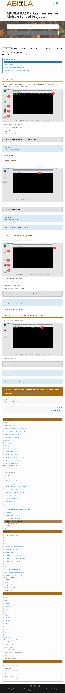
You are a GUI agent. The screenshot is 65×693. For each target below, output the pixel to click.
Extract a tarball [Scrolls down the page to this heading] (9, 64)
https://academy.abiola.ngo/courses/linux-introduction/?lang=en (29, 393)
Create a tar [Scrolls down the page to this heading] (8, 62)
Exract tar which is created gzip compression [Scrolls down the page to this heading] (17, 70)
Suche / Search (32, 33)
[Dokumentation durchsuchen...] (33, 26)
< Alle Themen (8, 48)
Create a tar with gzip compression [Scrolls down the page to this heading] (14, 67)
